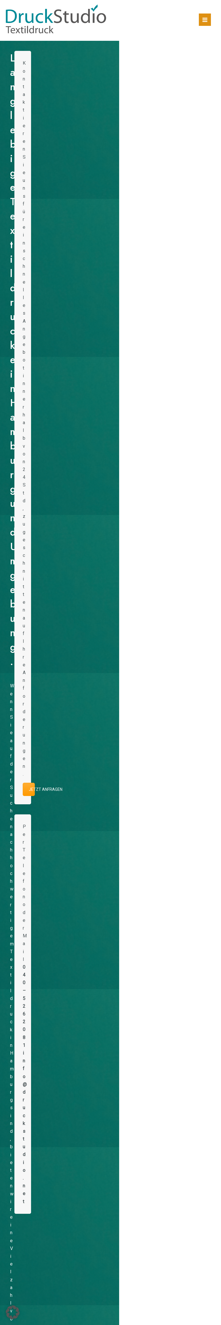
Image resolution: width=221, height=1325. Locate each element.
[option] (36, 276)
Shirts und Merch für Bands (86, 1162)
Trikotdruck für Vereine (86, 1185)
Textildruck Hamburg (86, 1193)
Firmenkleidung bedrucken (86, 1170)
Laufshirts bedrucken (86, 1154)
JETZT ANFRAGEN (197, 148)
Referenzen (178, 497)
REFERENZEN (110, 556)
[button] (9, 276)
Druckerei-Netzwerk (86, 1201)
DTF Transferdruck (86, 1209)
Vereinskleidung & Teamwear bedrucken (86, 1177)
